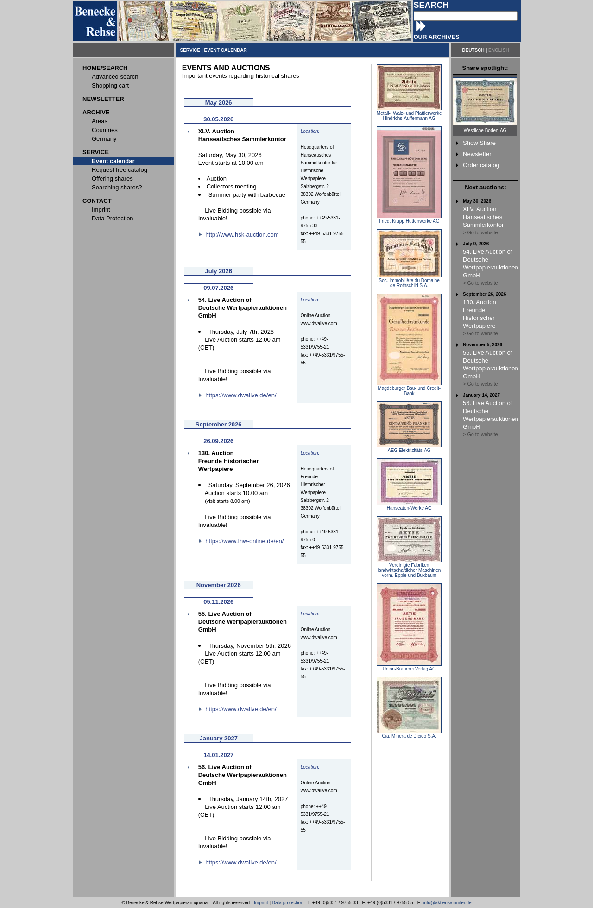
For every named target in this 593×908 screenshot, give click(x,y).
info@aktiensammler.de (447, 902)
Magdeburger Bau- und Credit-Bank (409, 389)
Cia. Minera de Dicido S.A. (409, 734)
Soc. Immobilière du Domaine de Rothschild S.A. (409, 281)
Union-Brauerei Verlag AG (409, 666)
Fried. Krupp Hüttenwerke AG (409, 219)
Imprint (261, 902)
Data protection (287, 902)
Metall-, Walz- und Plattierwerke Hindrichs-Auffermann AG (409, 113)
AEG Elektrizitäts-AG (409, 448)
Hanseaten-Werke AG (409, 506)
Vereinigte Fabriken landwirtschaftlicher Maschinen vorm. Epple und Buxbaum (409, 568)
